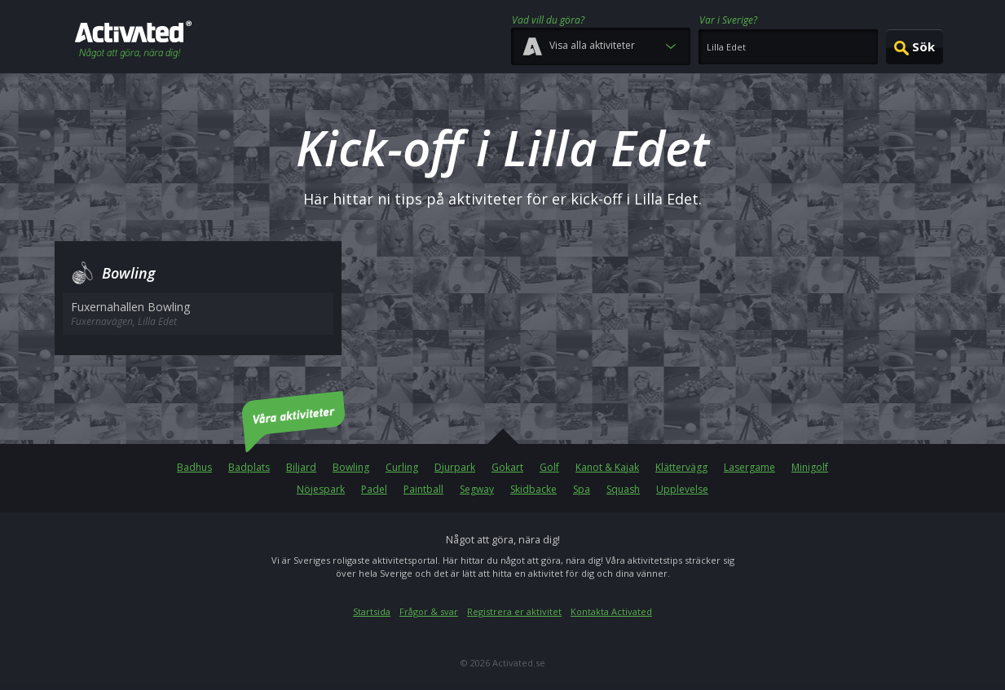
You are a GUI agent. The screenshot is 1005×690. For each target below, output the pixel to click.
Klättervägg (681, 467)
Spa (581, 489)
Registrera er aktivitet (514, 611)
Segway (477, 489)
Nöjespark (321, 489)
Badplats (249, 467)
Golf (549, 467)
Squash (623, 489)
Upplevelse (682, 489)
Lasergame (749, 467)
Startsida (371, 611)
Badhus (194, 467)
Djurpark (454, 467)
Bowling (351, 467)
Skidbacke (533, 489)
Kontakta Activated (611, 611)
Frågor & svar (428, 611)
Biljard (301, 467)
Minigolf (809, 467)
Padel (374, 489)
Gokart (507, 467)
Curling (402, 467)
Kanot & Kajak (607, 467)
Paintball (423, 489)
